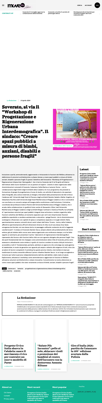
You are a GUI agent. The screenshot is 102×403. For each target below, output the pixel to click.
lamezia (20, 241)
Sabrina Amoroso (43, 330)
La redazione (11, 73)
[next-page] (99, 14)
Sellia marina (7, 243)
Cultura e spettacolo (63, 118)
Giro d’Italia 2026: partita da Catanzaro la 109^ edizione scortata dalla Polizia (89, 173)
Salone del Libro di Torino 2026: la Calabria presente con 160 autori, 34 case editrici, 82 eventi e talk (89, 184)
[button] (79, 5)
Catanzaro (12, 241)
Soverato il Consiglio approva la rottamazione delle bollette (34, 13)
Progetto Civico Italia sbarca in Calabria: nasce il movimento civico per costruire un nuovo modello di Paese (89, 149)
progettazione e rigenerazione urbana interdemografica (45, 241)
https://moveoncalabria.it (25, 268)
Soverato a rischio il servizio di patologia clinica (58, 13)
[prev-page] (20, 14)
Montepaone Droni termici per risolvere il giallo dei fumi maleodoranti (84, 13)
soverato (17, 243)
